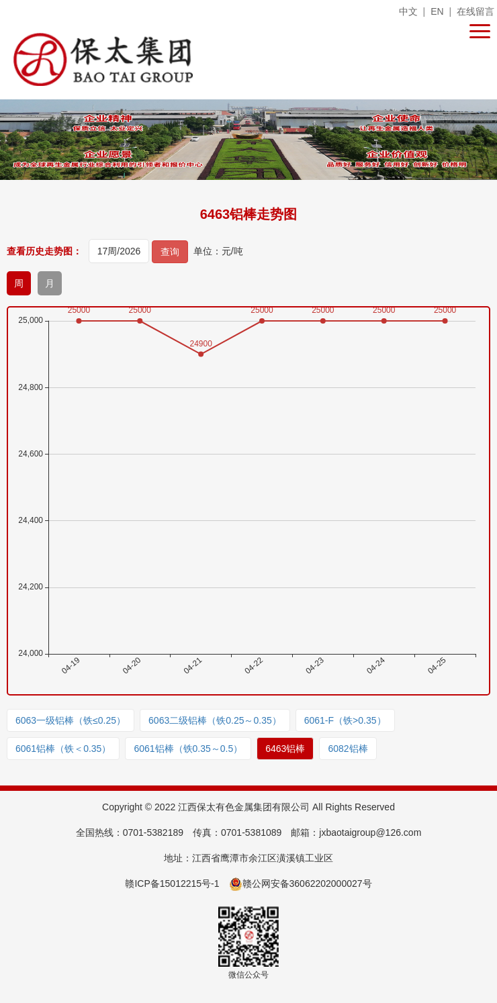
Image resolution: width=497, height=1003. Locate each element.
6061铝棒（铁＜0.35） (63, 748)
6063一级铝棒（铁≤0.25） (70, 720)
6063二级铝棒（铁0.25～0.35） (214, 720)
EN (437, 11)
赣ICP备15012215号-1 (172, 883)
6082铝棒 (347, 748)
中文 (408, 11)
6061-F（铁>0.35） (345, 720)
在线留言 (475, 11)
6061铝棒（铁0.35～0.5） (188, 748)
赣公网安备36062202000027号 (300, 883)
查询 (170, 251)
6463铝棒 (285, 748)
